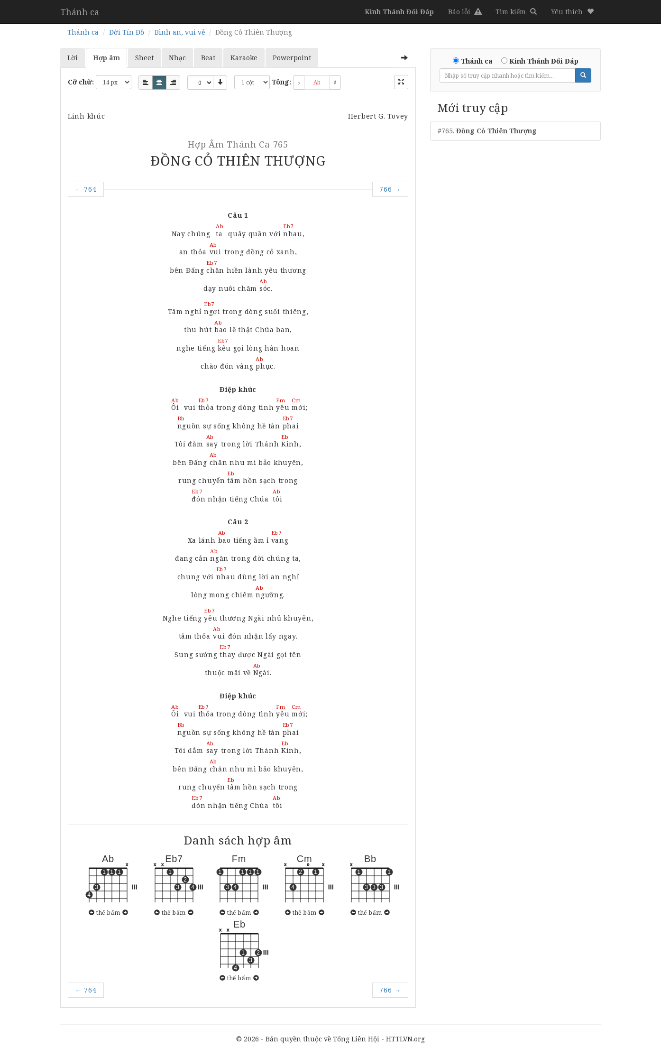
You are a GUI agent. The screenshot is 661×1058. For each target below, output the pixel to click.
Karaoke (243, 57)
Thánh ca (79, 12)
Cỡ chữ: (81, 81)
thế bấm (108, 912)
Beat (208, 57)
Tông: (281, 81)
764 (86, 189)
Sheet (144, 57)
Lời (72, 57)
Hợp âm (106, 57)
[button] (572, 12)
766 (390, 189)
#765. (487, 130)
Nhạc (177, 57)
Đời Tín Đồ (126, 32)
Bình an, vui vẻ (180, 32)
